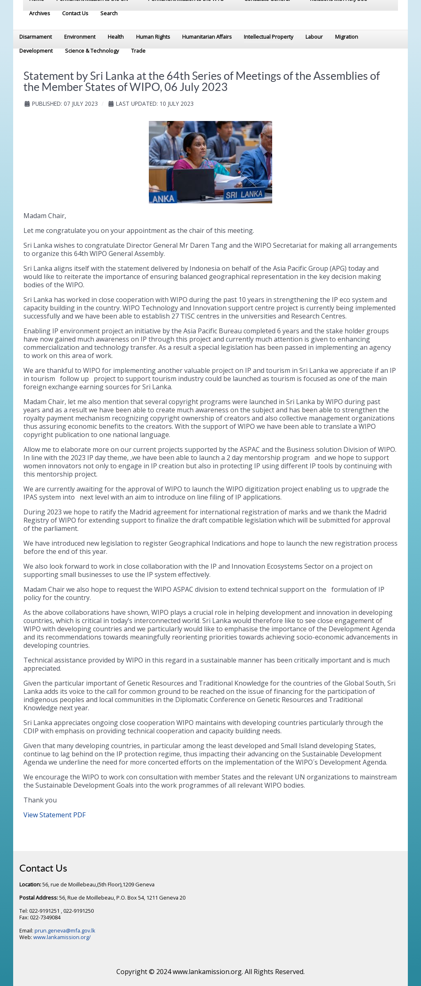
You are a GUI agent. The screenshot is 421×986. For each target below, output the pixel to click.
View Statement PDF (54, 814)
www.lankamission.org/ (62, 937)
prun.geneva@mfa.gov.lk (65, 930)
